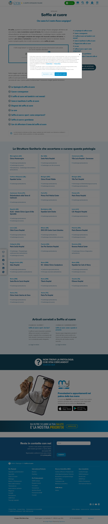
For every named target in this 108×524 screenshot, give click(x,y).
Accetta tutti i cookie (61, 74)
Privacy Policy (57, 63)
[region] (54, 65)
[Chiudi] (80, 54)
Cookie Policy (49, 63)
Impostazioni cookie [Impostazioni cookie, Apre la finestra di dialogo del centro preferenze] (48, 74)
